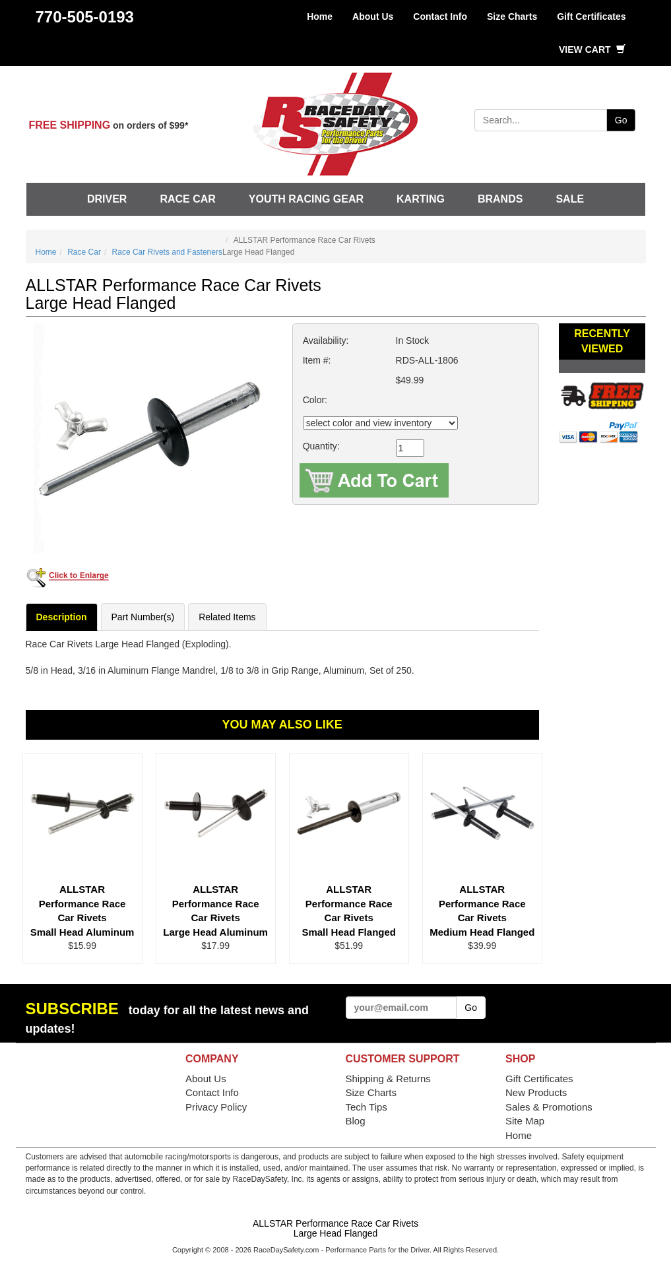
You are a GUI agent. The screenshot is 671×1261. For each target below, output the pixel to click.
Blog (356, 1120)
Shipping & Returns (388, 1078)
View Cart (592, 49)
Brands (500, 199)
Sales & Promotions (548, 1107)
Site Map (524, 1120)
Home (320, 16)
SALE (570, 199)
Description (61, 617)
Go (621, 120)
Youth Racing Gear (306, 199)
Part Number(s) (143, 617)
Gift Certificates (591, 16)
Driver (107, 199)
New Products (536, 1092)
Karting (421, 199)
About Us (372, 16)
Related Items (227, 617)
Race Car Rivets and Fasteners (167, 252)
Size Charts (512, 16)
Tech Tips (366, 1107)
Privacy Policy (216, 1107)
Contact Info (440, 16)
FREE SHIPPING (70, 125)
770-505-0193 (85, 17)
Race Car (187, 199)
